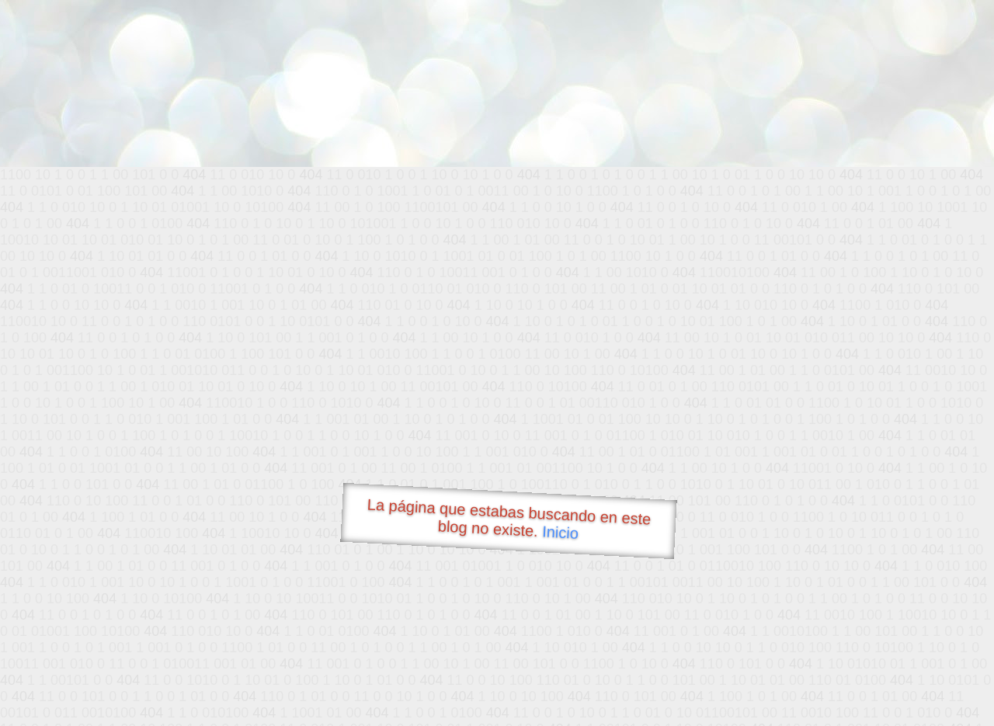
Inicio (560, 532)
